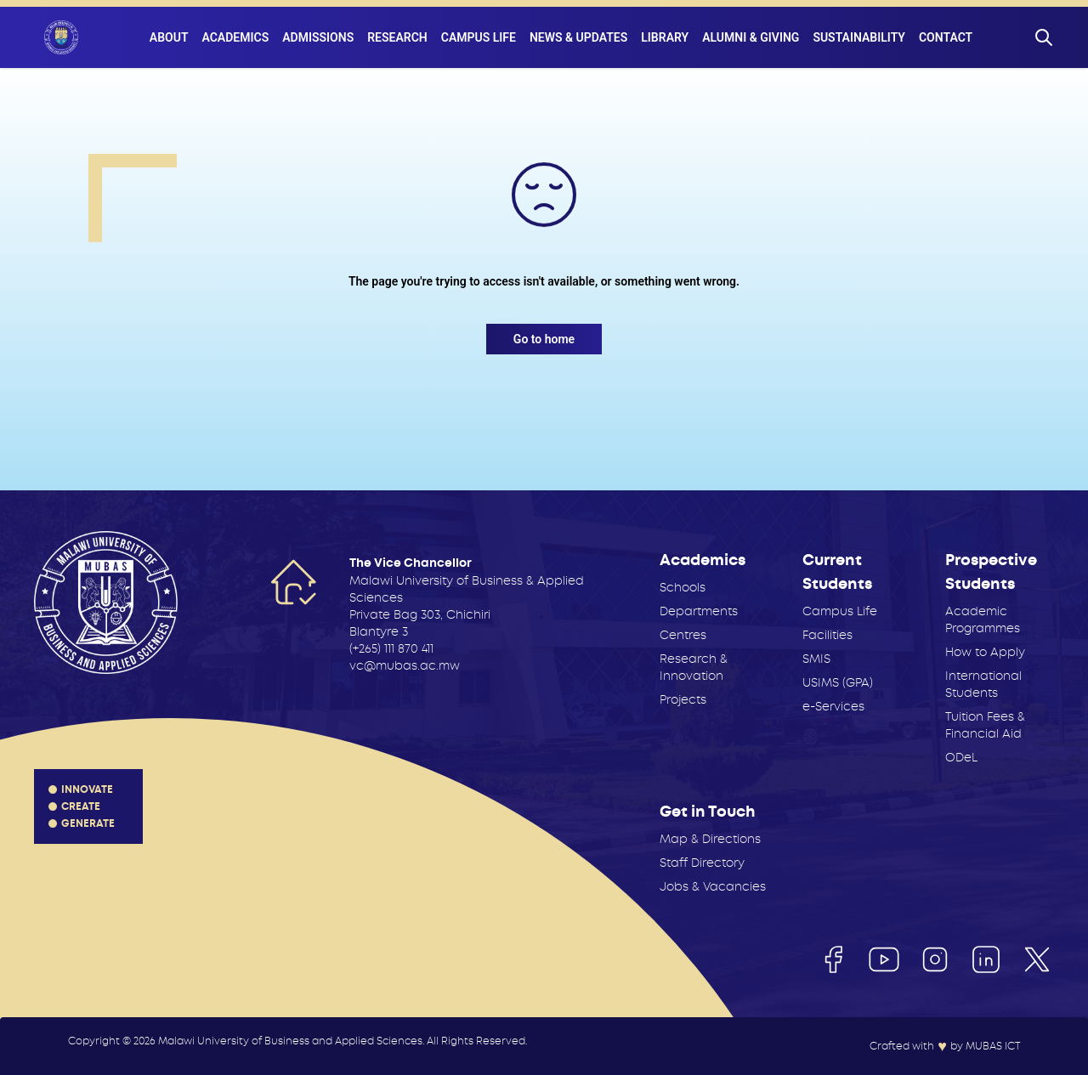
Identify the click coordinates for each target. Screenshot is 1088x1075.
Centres (683, 634)
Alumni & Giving (750, 37)
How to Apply (985, 651)
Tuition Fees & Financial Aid (985, 725)
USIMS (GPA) (837, 682)
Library (664, 37)
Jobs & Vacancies (713, 886)
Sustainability (859, 37)
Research (397, 37)
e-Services (833, 706)
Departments (699, 611)
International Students (983, 684)
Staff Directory (702, 862)
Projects (683, 699)
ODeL (961, 757)
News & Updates (578, 37)
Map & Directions (710, 838)
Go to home (544, 339)
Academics (235, 37)
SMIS (816, 658)
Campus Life (478, 37)
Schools (683, 587)
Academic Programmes (982, 619)
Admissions (318, 37)
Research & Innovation (694, 667)
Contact (945, 37)
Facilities (827, 634)
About (169, 37)
